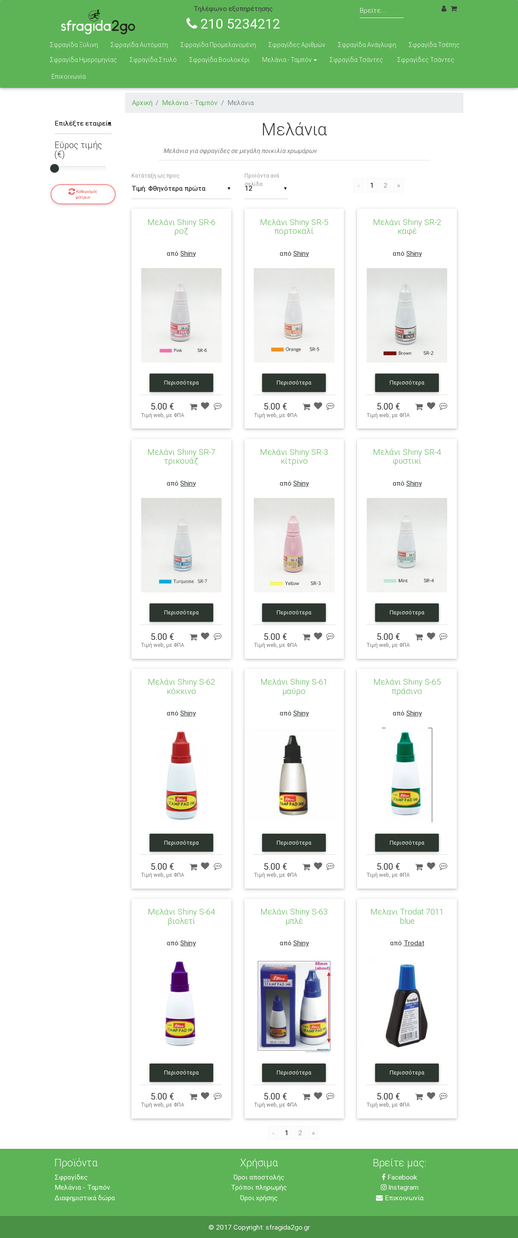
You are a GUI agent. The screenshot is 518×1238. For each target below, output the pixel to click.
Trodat (414, 942)
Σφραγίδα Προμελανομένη (218, 45)
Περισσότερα (181, 382)
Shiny (188, 253)
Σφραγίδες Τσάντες (425, 60)
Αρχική (142, 102)
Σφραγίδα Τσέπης (434, 45)
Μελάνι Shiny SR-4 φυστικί (407, 456)
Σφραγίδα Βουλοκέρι (219, 60)
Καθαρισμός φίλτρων (83, 194)
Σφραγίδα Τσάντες (356, 60)
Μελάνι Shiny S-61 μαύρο (294, 686)
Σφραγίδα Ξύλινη (74, 45)
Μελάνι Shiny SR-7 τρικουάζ (181, 456)
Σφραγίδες (71, 1177)
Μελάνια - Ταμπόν (287, 60)
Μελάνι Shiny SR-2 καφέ (407, 226)
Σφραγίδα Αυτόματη (139, 45)
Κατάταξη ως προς (155, 175)
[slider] (54, 168)
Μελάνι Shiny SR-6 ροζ (181, 226)
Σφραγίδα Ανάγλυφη (367, 45)
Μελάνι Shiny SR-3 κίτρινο (294, 456)
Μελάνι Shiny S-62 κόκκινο (181, 686)
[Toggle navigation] (500, 12)
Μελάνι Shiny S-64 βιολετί (181, 916)
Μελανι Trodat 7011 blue (407, 916)
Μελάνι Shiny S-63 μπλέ (294, 916)
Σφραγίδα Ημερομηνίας (83, 60)
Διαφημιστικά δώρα (85, 1197)
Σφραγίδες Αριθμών (296, 45)
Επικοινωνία (68, 76)
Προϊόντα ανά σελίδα (261, 179)
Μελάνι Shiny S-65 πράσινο (407, 686)
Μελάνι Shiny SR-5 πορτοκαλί (294, 226)
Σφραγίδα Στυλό (153, 60)
